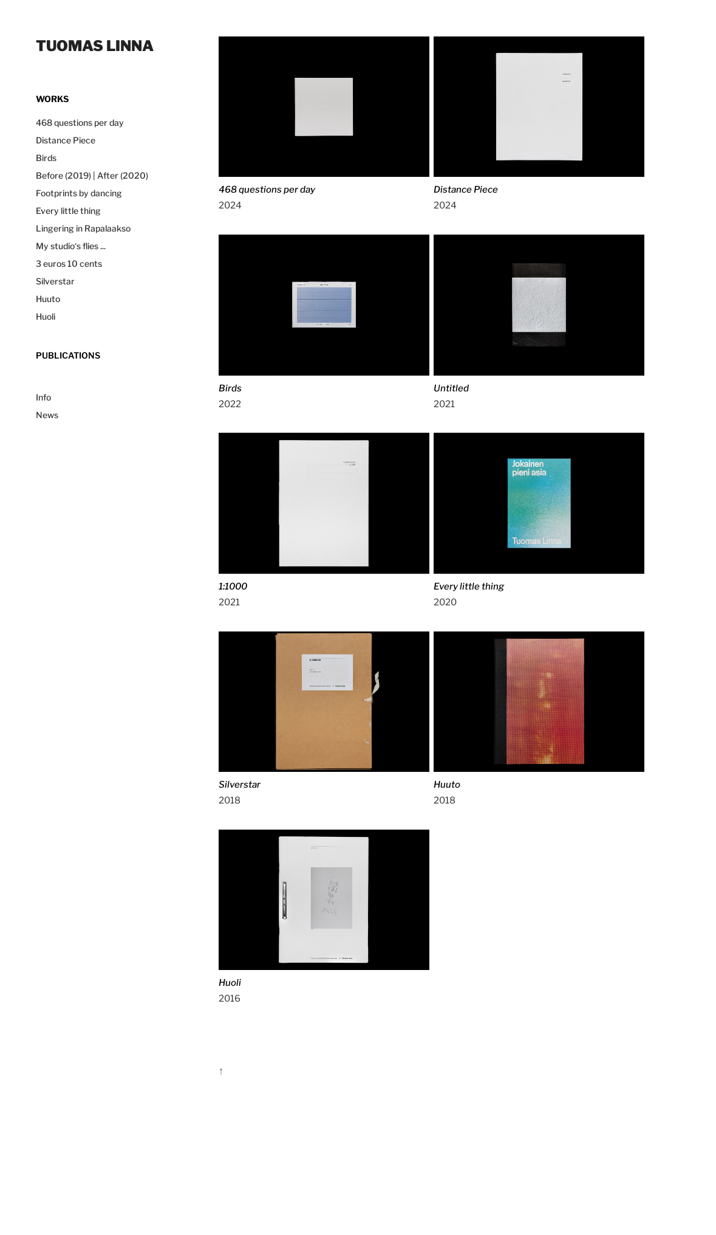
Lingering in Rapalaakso (83, 228)
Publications (68, 355)
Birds (46, 157)
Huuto (48, 298)
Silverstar (55, 281)
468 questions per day (80, 122)
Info (43, 397)
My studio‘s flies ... (71, 245)
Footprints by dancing (79, 193)
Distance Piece (65, 140)
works (52, 98)
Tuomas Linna (95, 44)
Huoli (45, 316)
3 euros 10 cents (69, 263)
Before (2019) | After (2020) (92, 175)
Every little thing (68, 210)
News (47, 414)
